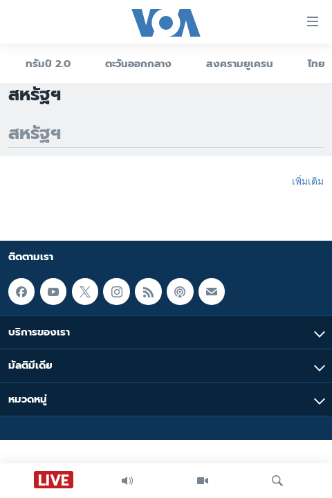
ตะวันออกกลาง (138, 63)
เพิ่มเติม (308, 181)
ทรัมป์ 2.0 (48, 63)
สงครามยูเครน (239, 63)
